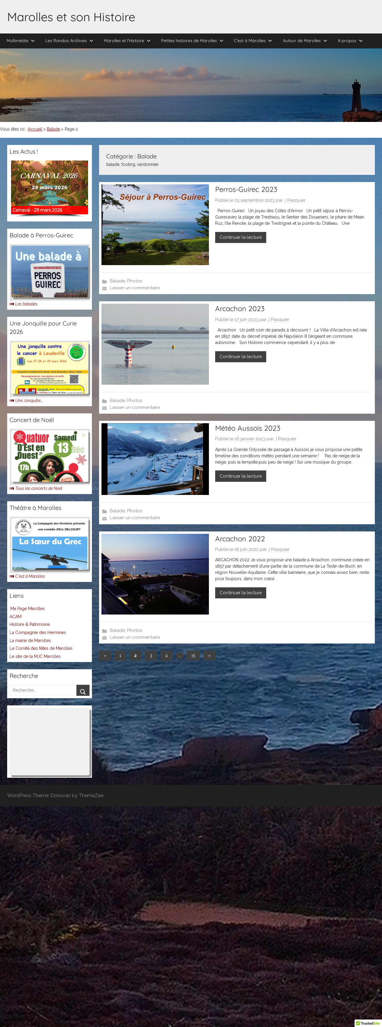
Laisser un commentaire (135, 288)
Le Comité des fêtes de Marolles (41, 648)
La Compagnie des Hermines (38, 632)
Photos (134, 281)
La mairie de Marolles (30, 640)
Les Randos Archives (69, 40)
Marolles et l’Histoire (127, 40)
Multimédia (21, 40)
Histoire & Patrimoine (30, 624)
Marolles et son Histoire (71, 16)
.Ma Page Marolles (27, 608)
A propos (350, 40)
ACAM (15, 616)
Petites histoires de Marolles (192, 40)
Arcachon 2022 (240, 538)
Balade (53, 129)
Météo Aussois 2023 (247, 428)
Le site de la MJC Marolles (35, 656)
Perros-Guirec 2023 (246, 189)
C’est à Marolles (253, 40)
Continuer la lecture (241, 237)
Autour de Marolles (305, 40)
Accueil (35, 129)
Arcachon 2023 (239, 308)
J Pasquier (295, 200)
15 (193, 655)
